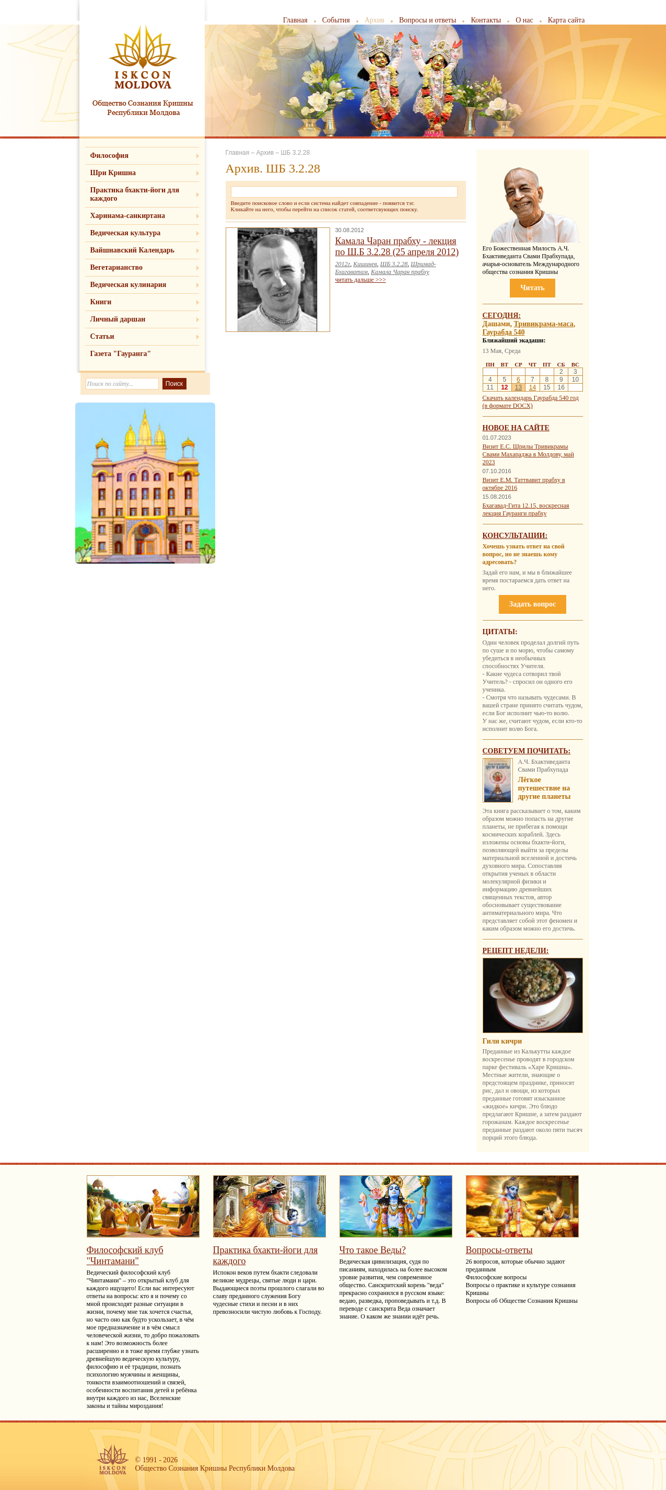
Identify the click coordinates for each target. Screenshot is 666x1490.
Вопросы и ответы (428, 20)
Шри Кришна (113, 173)
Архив (374, 20)
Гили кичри (502, 1041)
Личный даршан (118, 319)
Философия (109, 155)
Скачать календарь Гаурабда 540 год (531, 398)
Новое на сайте (516, 428)
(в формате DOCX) (508, 405)
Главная (295, 20)
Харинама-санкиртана (127, 216)
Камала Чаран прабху (400, 272)
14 (532, 387)
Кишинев (365, 264)
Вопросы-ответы (499, 1250)
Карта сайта (566, 20)
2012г (342, 264)
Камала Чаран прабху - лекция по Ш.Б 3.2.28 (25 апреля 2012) (397, 246)
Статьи (102, 336)
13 (518, 387)
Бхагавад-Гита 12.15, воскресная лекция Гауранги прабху (526, 509)
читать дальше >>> (360, 279)
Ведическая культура (125, 233)
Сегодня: (502, 315)
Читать (532, 288)
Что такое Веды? (373, 1250)
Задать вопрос (532, 604)
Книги (101, 302)
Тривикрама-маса (544, 324)
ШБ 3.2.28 (394, 264)
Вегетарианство (116, 267)
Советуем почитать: (527, 751)
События (336, 20)
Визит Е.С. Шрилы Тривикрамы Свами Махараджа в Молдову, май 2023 (528, 454)
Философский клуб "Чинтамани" (125, 1255)
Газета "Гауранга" (120, 354)
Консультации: (515, 536)
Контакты (486, 20)
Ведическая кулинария (128, 285)
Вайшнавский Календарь (132, 250)
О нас (524, 20)
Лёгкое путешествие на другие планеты (544, 788)
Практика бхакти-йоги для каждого (135, 194)
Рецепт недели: (516, 951)
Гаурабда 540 (504, 332)
